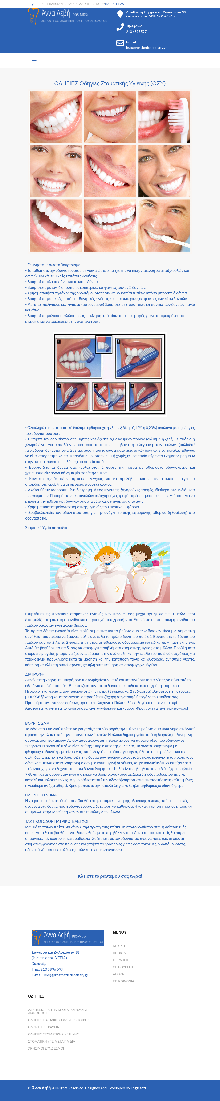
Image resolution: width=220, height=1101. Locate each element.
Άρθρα (118, 974)
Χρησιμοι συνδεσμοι (46, 1048)
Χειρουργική (123, 967)
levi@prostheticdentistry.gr (146, 48)
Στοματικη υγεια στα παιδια (51, 1041)
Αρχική (119, 946)
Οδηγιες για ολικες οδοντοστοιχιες (59, 1020)
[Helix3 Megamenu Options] (34, 60)
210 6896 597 (136, 31)
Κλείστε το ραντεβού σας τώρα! (110, 876)
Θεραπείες (122, 960)
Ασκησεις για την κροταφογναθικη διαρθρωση (58, 1011)
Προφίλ (119, 953)
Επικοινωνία (123, 981)
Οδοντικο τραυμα (43, 1027)
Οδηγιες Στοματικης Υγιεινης (53, 1034)
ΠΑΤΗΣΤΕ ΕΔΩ (114, 4)
